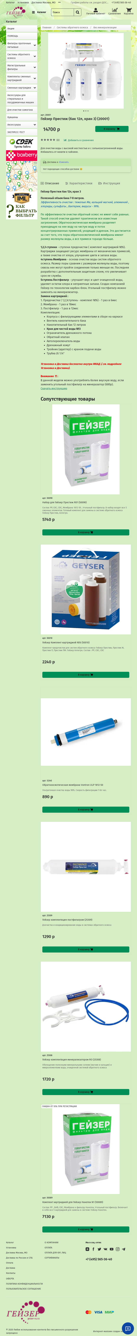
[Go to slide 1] (83, 110)
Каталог (10, 2)
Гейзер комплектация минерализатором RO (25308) (71, 1059)
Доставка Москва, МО (43, 2)
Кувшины (12, 117)
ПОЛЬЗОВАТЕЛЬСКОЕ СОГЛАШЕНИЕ (23, 1289)
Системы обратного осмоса (72, 27)
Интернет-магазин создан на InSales (112, 1331)
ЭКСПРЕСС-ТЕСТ (16, 132)
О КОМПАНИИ (51, 1242)
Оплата (9, 1263)
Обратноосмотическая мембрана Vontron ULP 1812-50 (72, 784)
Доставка (10, 1268)
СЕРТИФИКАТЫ (52, 1258)
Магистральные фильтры (16, 67)
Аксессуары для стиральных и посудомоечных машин (20, 99)
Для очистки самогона (20, 109)
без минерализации (105, 27)
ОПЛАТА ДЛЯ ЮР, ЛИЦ (55, 1252)
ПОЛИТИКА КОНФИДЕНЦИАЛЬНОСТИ (24, 1284)
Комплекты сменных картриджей (19, 78)
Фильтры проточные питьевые (19, 45)
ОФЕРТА (10, 1278)
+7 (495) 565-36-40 (121, 2)
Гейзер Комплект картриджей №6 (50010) (66, 642)
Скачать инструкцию (54, 388)
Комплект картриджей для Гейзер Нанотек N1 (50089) (72, 1202)
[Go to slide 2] (85, 110)
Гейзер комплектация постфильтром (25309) (67, 919)
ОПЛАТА (48, 1247)
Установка (23, 2)
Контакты (10, 1273)
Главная (46, 27)
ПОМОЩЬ (12, 36)
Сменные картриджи (19, 87)
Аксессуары (14, 124)
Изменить (64, 162)
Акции (10, 28)
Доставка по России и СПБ (19, 1258)
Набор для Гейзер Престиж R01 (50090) (64, 502)
